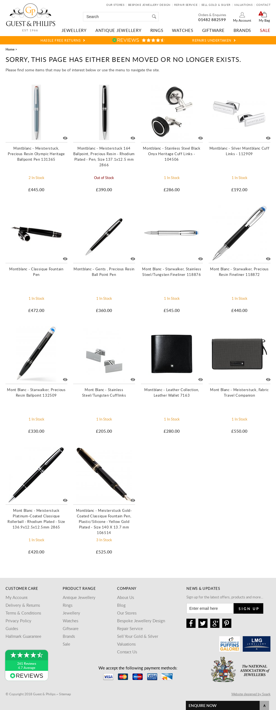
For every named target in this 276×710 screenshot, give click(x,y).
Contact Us (127, 651)
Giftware (213, 30)
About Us (125, 597)
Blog (121, 605)
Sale (265, 30)
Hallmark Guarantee (23, 636)
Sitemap (65, 694)
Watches (182, 30)
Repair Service (185, 5)
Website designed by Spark (250, 694)
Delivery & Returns (23, 605)
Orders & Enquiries (212, 14)
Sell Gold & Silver (216, 5)
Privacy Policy (18, 620)
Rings (156, 30)
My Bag (264, 20)
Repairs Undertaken (211, 40)
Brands (242, 30)
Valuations (243, 5)
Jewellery (74, 30)
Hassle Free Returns (60, 40)
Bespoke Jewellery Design (149, 5)
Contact (263, 5)
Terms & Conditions (23, 613)
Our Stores (115, 5)
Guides (12, 628)
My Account (242, 20)
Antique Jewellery (118, 30)
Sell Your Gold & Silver (137, 636)
